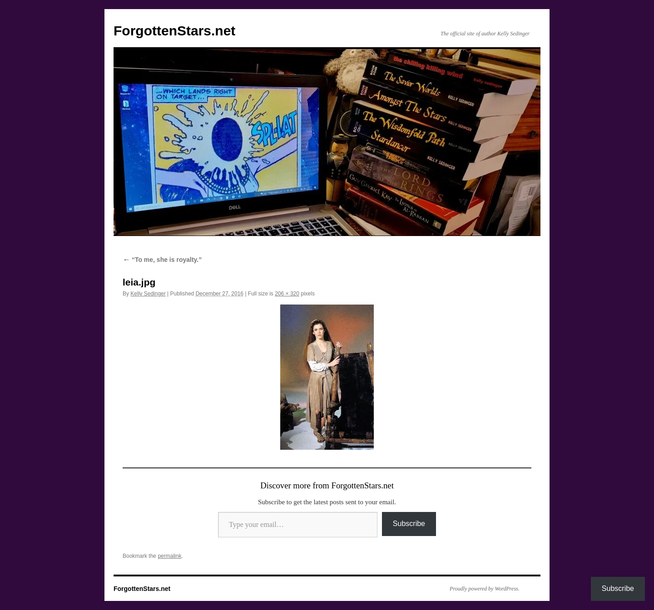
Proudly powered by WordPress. (485, 588)
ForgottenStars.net (174, 30)
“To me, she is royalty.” (162, 259)
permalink (169, 556)
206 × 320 (287, 293)
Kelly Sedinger (147, 293)
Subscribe (409, 523)
